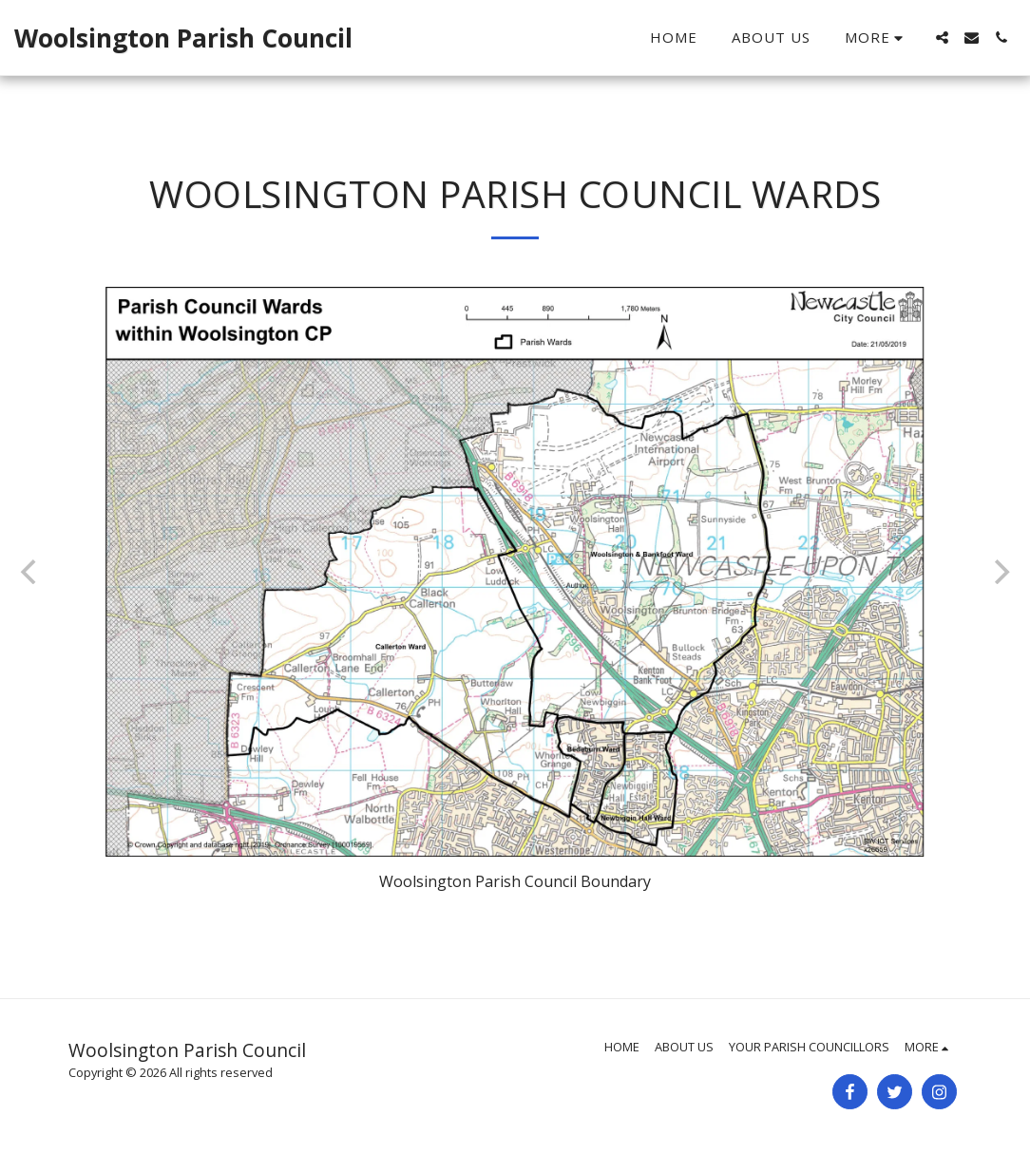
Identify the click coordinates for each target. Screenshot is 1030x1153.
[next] (999, 572)
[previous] (30, 572)
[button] (942, 37)
